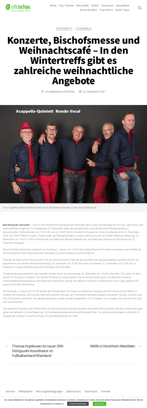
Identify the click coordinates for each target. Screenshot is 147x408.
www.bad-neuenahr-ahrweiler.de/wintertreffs (80, 308)
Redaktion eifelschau (62, 91)
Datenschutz (73, 391)
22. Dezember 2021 (94, 91)
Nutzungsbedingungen (49, 391)
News (53, 5)
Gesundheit (122, 5)
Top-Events (106, 10)
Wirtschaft (82, 5)
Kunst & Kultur (88, 10)
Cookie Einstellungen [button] (77, 404)
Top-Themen (66, 5)
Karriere (10, 391)
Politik (95, 5)
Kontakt (105, 391)
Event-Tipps (122, 10)
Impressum (91, 391)
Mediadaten (25, 391)
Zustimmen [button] (99, 404)
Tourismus (107, 5)
